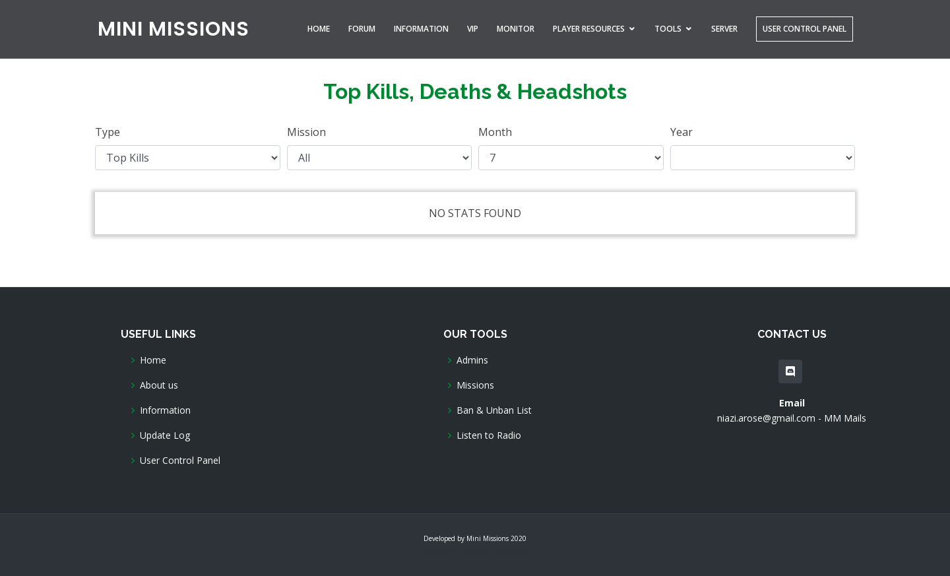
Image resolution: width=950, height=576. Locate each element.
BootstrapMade (495, 550)
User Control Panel (804, 28)
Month (495, 132)
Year (681, 132)
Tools (667, 28)
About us (159, 385)
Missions (475, 385)
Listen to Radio (489, 435)
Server (724, 28)
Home (318, 28)
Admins (472, 360)
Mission (306, 132)
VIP (472, 28)
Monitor (515, 28)
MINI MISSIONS (173, 29)
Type (107, 132)
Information (421, 28)
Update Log (165, 435)
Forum (361, 28)
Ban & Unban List (494, 410)
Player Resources (589, 28)
